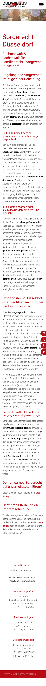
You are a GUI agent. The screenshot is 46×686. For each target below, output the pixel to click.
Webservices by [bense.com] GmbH (20, 674)
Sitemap (11, 680)
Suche (19, 680)
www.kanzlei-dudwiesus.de (22, 577)
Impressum (29, 680)
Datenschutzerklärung (21, 683)
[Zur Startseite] (14, 7)
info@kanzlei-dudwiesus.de (22, 581)
